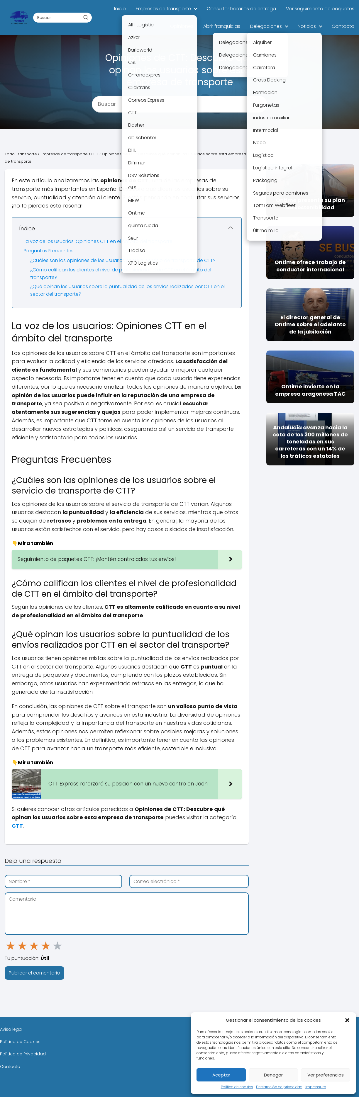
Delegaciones (266, 26)
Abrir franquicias (221, 26)
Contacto (343, 26)
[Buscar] (85, 17)
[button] (347, 1020)
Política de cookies (237, 1086)
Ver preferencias (325, 1075)
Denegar (273, 1075)
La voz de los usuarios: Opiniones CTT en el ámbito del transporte (98, 241)
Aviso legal (11, 1029)
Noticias (307, 26)
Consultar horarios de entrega (241, 8)
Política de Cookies (20, 1042)
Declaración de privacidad (279, 1086)
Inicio (120, 8)
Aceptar (221, 1075)
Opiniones (181, 26)
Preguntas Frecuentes (49, 250)
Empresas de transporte (163, 8)
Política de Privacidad (23, 1054)
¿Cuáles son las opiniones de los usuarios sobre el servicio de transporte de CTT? (123, 260)
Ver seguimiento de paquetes (320, 8)
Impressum (315, 1086)
